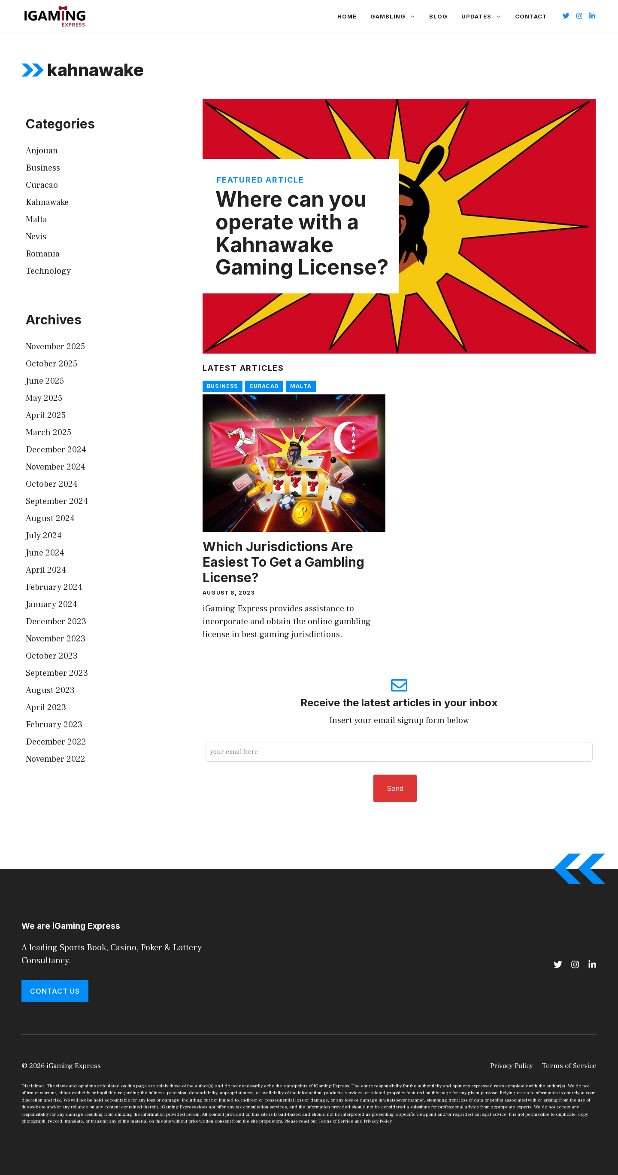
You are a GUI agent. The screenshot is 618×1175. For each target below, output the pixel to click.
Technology (48, 271)
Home (347, 16)
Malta (301, 386)
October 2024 (52, 484)
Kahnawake (47, 202)
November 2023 (55, 638)
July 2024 (44, 535)
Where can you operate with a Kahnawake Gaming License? (301, 233)
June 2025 (45, 381)
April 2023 (46, 707)
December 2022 (56, 742)
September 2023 (57, 673)
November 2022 (55, 759)
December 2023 (56, 621)
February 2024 (54, 587)
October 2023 (52, 656)
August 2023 (50, 690)
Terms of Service (569, 1066)
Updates (484, 16)
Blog (438, 16)
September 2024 (57, 501)
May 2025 (44, 398)
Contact (531, 16)
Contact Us (55, 991)
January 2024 (51, 604)
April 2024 (46, 570)
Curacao (264, 386)
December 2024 (56, 449)
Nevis (36, 236)
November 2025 (55, 346)
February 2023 (54, 724)
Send (395, 788)
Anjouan (42, 150)
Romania (43, 253)
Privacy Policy (511, 1066)
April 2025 (46, 415)
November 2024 (55, 467)
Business (222, 386)
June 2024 (45, 553)
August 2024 (50, 518)
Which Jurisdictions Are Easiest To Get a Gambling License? (283, 562)
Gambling (396, 16)
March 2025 (48, 432)
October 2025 (51, 363)
